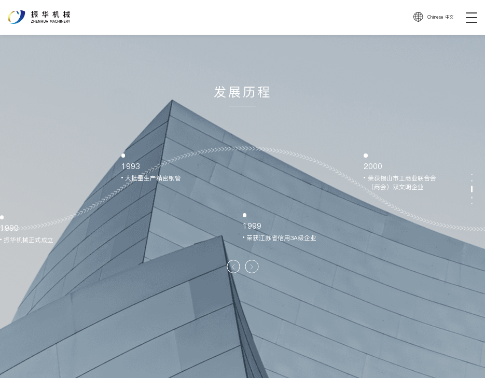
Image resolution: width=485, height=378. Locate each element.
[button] (233, 266)
